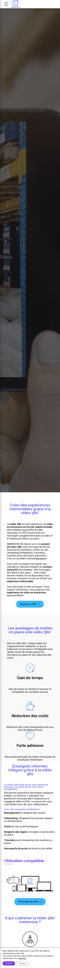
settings (22, 958)
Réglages (22, 963)
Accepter (8, 963)
